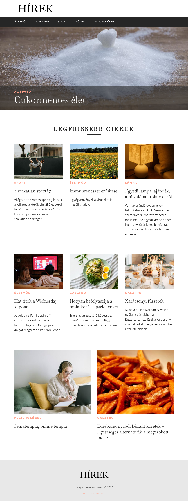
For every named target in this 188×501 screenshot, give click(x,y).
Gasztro (23, 92)
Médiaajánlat (94, 493)
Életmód (78, 182)
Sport (20, 182)
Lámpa (131, 182)
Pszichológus (28, 418)
